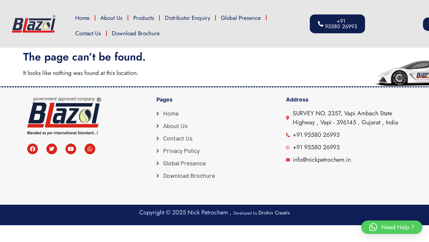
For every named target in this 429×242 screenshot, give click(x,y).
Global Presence (241, 18)
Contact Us (88, 33)
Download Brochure (136, 33)
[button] (400, 24)
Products (143, 18)
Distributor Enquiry (187, 18)
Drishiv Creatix (274, 212)
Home (82, 18)
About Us (111, 18)
